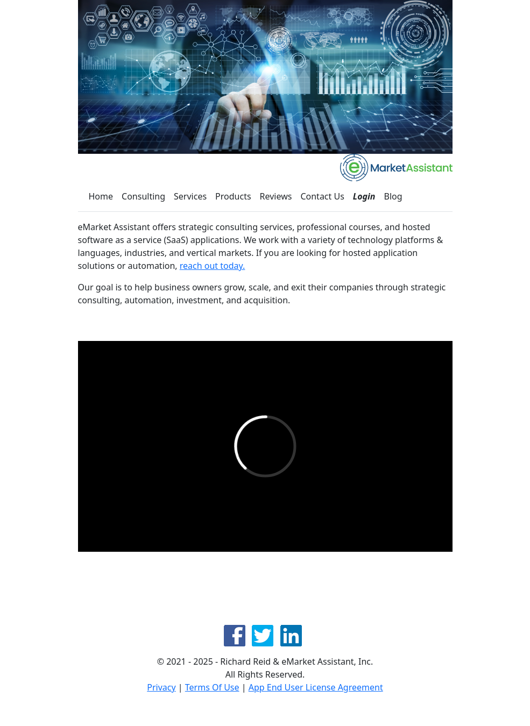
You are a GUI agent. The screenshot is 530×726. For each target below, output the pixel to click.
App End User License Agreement (316, 687)
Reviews (276, 196)
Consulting (143, 196)
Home (101, 196)
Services (190, 196)
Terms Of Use (212, 687)
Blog (393, 196)
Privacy (161, 687)
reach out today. (212, 266)
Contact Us (322, 196)
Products (233, 196)
